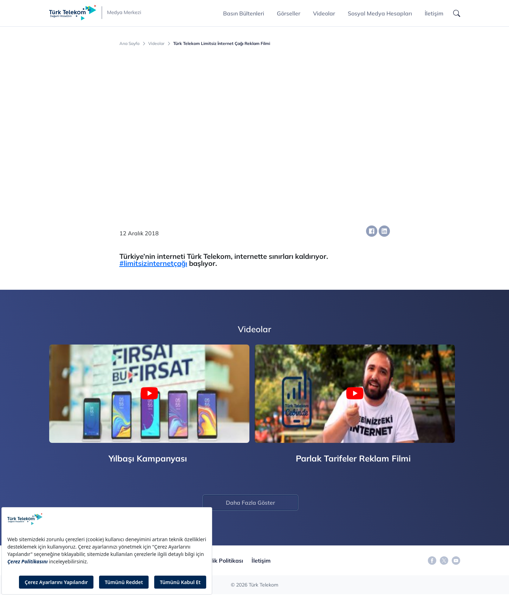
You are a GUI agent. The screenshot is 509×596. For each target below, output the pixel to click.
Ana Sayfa (129, 43)
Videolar (324, 13)
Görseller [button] (288, 13)
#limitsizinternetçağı (153, 263)
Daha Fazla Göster (250, 502)
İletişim (434, 13)
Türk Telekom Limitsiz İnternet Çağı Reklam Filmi (221, 43)
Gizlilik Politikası (221, 560)
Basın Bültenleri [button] (243, 13)
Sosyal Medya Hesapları (380, 13)
